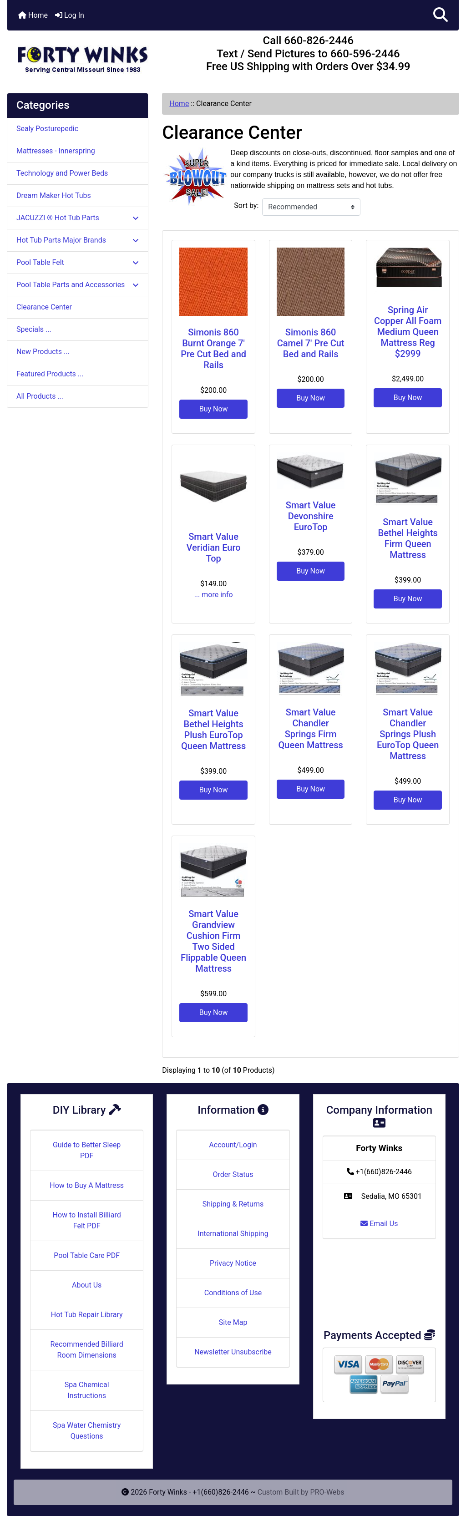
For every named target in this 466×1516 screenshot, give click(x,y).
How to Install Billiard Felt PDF (86, 1220)
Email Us (379, 1223)
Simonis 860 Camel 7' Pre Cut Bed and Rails (310, 343)
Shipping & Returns (233, 1204)
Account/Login (233, 1145)
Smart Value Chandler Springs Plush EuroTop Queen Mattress (408, 734)
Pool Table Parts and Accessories (77, 284)
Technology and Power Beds (62, 173)
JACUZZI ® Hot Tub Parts (77, 217)
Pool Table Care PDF (87, 1255)
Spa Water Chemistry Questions (87, 1430)
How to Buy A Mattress (87, 1185)
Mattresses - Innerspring (55, 151)
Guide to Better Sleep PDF (87, 1150)
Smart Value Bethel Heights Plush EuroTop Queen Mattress (213, 729)
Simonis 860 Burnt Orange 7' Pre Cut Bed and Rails (213, 348)
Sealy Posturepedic (47, 128)
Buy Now (213, 409)
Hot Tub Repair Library (87, 1314)
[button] (440, 15)
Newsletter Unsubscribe (233, 1352)
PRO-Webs (327, 1492)
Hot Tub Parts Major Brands (77, 240)
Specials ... (33, 329)
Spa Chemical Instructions (87, 1390)
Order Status (233, 1174)
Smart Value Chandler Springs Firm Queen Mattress (311, 728)
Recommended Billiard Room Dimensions (87, 1349)
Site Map (233, 1322)
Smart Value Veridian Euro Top (214, 547)
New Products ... (43, 351)
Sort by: (246, 205)
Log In (69, 15)
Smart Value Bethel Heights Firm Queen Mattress (408, 538)
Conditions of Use (233, 1292)
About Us (86, 1285)
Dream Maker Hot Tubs (53, 195)
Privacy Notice (233, 1263)
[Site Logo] (82, 55)
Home (33, 15)
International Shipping (233, 1233)
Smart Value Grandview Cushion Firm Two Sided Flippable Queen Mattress (213, 941)
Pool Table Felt (77, 262)
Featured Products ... (50, 374)
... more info (213, 594)
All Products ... (39, 396)
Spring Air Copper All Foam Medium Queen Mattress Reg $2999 (407, 331)
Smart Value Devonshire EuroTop (311, 516)
